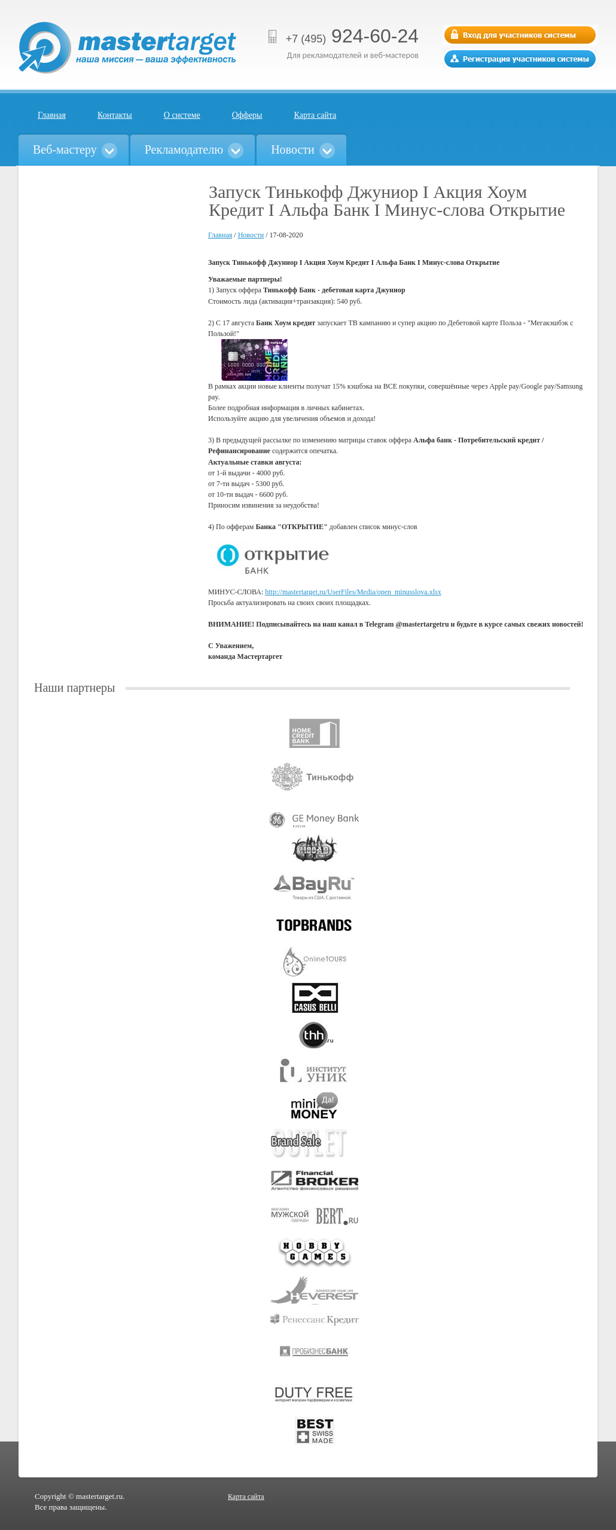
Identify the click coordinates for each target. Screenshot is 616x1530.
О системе (182, 115)
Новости (251, 235)
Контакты (114, 115)
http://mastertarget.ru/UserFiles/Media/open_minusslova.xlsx (353, 592)
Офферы (247, 115)
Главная (52, 115)
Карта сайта (315, 115)
